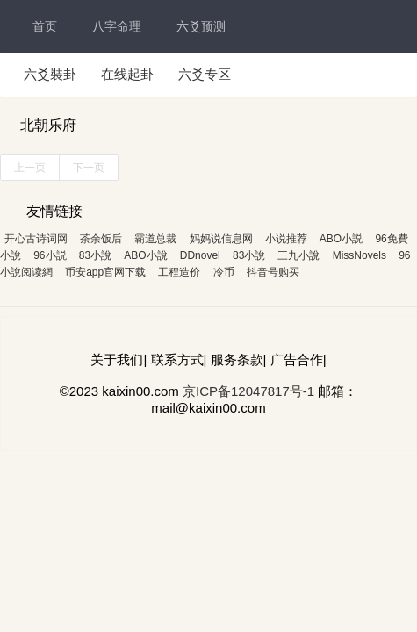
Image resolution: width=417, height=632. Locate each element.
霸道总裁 (155, 239)
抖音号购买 (273, 272)
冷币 (223, 272)
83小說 (95, 255)
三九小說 (298, 255)
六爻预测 (201, 26)
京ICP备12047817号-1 (248, 391)
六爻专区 (204, 74)
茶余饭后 (101, 239)
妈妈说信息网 (221, 239)
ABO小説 (341, 239)
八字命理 (116, 26)
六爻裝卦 (50, 74)
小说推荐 (286, 239)
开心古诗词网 (36, 239)
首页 (44, 26)
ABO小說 (145, 255)
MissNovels (359, 255)
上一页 (30, 168)
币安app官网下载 (105, 272)
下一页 (88, 168)
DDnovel (200, 255)
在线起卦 (127, 74)
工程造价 (179, 272)
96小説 (49, 255)
